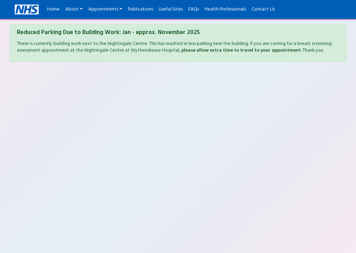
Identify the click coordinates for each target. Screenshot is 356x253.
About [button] (72, 9)
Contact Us (263, 9)
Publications (140, 9)
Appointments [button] (103, 9)
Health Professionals (225, 9)
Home (53, 9)
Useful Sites (170, 9)
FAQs (193, 9)
